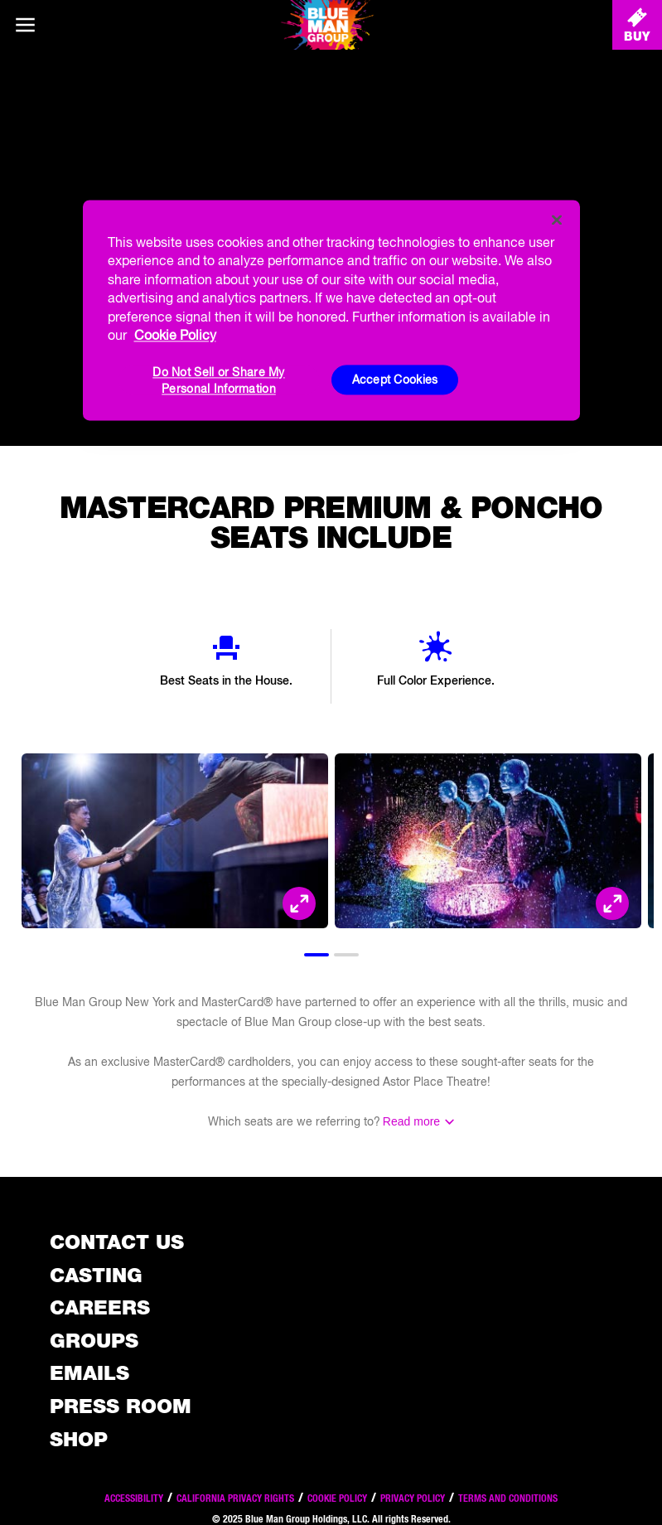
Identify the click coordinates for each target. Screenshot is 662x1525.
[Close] (557, 219)
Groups (94, 1341)
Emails (89, 1373)
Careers (100, 1307)
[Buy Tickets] (637, 25)
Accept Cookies (395, 379)
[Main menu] (25, 25)
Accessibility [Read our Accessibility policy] (133, 1498)
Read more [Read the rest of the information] (411, 1121)
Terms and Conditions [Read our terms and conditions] (508, 1498)
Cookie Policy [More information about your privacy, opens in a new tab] (175, 334)
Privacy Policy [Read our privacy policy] (412, 1498)
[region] (331, 310)
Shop (79, 1439)
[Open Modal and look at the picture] (299, 903)
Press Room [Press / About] (120, 1406)
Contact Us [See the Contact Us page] (117, 1242)
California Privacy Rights (235, 1498)
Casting (96, 1275)
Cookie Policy (337, 1498)
